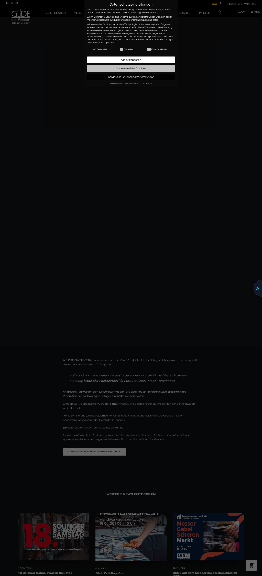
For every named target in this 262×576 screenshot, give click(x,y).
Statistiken (127, 49)
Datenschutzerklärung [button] (132, 83)
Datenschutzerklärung (106, 39)
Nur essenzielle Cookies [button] (131, 68)
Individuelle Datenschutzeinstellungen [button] (131, 76)
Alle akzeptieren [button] (131, 59)
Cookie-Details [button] (116, 83)
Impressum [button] (147, 83)
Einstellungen (166, 39)
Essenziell (100, 49)
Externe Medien (157, 49)
